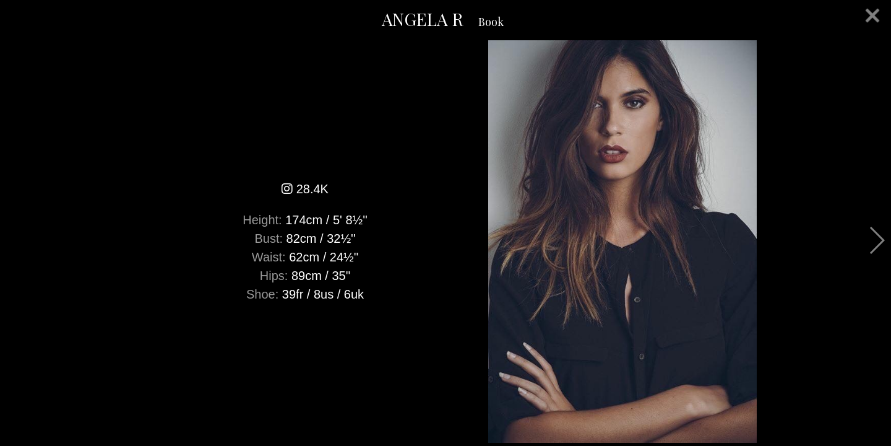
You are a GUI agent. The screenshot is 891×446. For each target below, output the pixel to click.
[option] (445, 241)
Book (491, 21)
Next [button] (876, 240)
